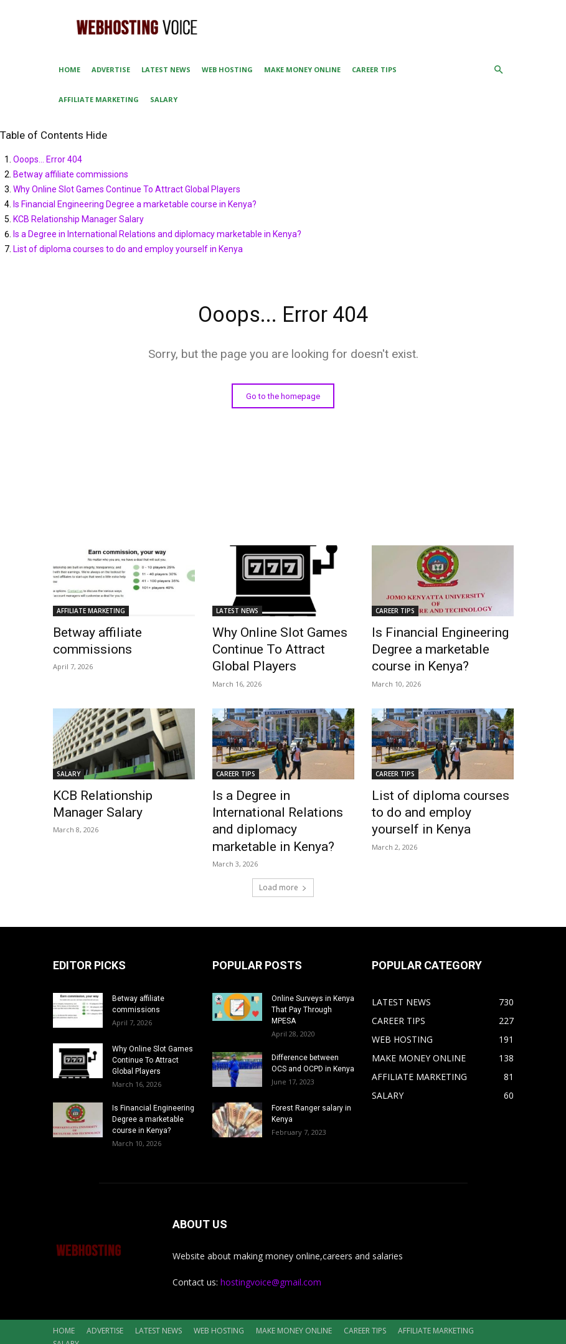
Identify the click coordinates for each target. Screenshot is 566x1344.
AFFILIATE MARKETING (99, 99)
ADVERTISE (111, 69)
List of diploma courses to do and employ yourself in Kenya (128, 249)
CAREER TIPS (374, 69)
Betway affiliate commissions (70, 174)
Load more (283, 854)
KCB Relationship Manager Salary (78, 219)
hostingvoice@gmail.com (270, 1249)
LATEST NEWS (166, 69)
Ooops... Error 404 (47, 159)
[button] (499, 70)
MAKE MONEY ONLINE (302, 69)
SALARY (163, 99)
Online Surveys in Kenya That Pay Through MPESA (312, 976)
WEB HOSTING (227, 69)
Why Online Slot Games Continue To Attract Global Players (126, 189)
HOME (69, 69)
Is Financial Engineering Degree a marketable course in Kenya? (135, 204)
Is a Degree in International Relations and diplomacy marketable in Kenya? (157, 234)
